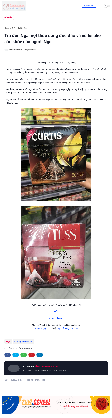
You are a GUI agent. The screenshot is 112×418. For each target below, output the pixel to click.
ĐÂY (56, 311)
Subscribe (89, 6)
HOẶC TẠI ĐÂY (56, 318)
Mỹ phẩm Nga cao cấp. (68, 328)
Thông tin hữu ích (19, 28)
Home (6, 28)
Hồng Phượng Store (43, 328)
